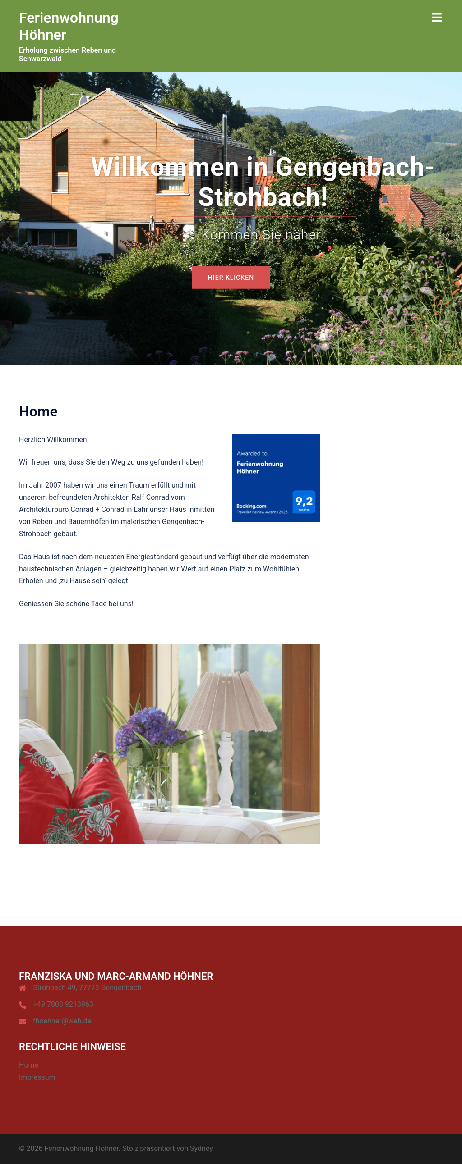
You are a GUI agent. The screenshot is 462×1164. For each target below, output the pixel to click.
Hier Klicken (231, 277)
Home (28, 1065)
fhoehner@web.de (62, 1021)
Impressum (37, 1077)
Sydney (201, 1148)
